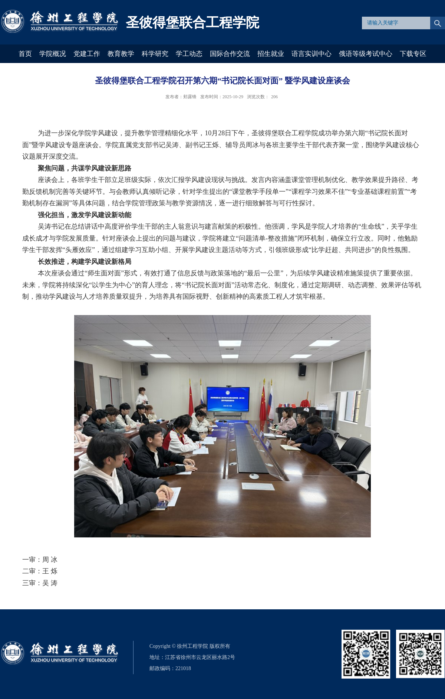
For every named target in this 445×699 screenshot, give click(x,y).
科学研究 (155, 53)
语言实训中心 (311, 53)
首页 (25, 53)
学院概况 (52, 53)
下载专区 (413, 53)
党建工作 (86, 53)
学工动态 (189, 53)
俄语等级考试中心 (365, 53)
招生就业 (270, 53)
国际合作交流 (230, 53)
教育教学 (121, 53)
